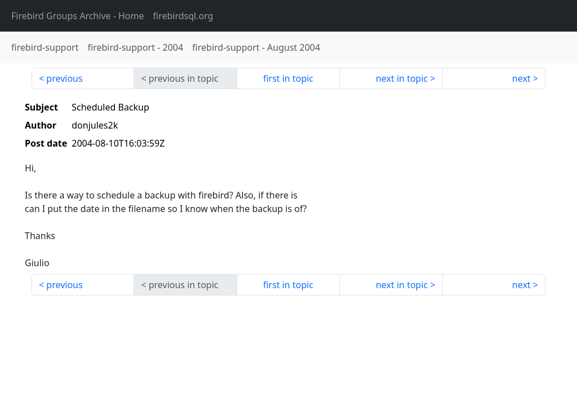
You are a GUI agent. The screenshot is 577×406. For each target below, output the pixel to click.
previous (64, 78)
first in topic (288, 78)
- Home (77, 16)
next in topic (402, 78)
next (521, 78)
